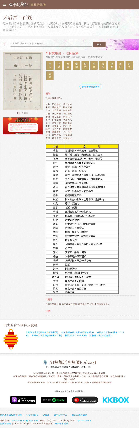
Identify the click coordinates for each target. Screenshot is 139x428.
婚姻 (76, 65)
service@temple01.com (25, 420)
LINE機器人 (32, 415)
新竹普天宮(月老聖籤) (100, 335)
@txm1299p (84, 420)
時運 (111, 65)
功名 (50, 65)
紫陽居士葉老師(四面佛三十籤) (47, 335)
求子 (129, 65)
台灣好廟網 (5, 423)
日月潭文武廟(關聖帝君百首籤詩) (42, 332)
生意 (58, 65)
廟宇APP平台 (60, 415)
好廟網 (46, 415)
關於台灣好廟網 (79, 415)
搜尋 (99, 44)
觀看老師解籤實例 (91, 86)
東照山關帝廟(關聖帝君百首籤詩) (77, 332)
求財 (120, 65)
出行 (94, 65)
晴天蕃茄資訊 (61, 423)
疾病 (67, 65)
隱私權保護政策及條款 (11, 415)
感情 (85, 65)
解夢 (50, 75)
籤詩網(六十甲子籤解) (76, 335)
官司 (103, 65)
